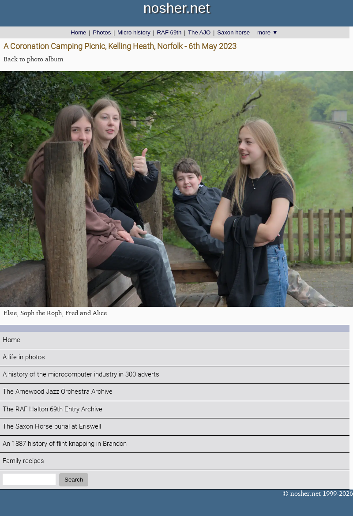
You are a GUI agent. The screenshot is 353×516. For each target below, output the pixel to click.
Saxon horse (233, 32)
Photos (102, 32)
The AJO (199, 32)
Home (78, 32)
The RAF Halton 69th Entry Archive (52, 409)
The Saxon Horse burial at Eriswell (52, 426)
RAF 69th (169, 32)
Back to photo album (34, 59)
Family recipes (23, 461)
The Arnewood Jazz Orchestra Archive (58, 391)
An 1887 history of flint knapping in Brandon (65, 444)
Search (73, 479)
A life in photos (24, 357)
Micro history (133, 32)
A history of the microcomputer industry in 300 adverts (81, 374)
